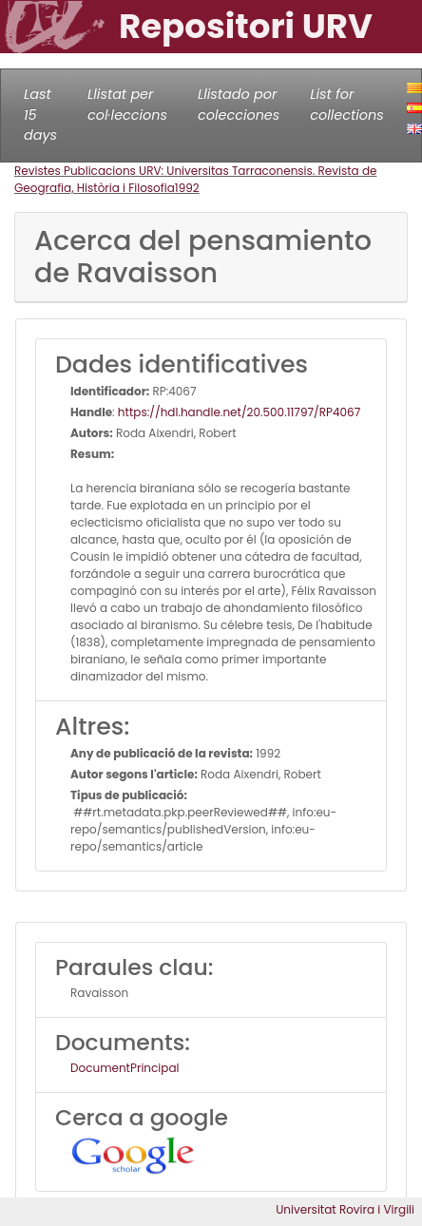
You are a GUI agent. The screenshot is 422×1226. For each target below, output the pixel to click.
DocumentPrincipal (124, 1068)
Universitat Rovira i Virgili (345, 1209)
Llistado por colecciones (238, 105)
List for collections (346, 105)
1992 (187, 188)
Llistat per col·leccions (127, 105)
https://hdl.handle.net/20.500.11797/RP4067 (239, 412)
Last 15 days (40, 114)
